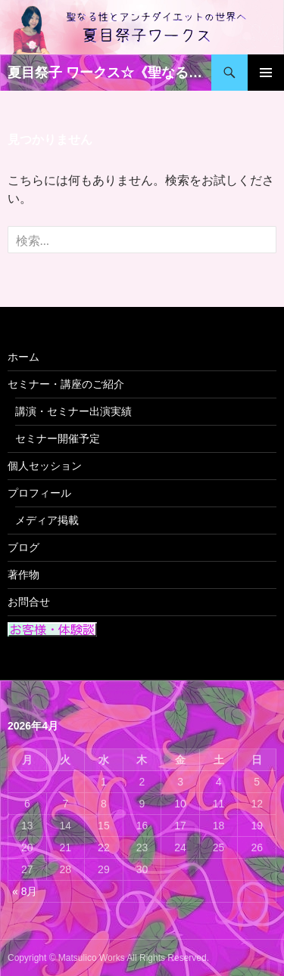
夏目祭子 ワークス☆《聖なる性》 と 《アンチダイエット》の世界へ (109, 72)
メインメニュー (266, 72)
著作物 (23, 575)
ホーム (23, 357)
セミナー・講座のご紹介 (66, 384)
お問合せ (29, 602)
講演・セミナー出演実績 (73, 411)
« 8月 (24, 891)
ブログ (23, 547)
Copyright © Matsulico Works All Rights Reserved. (108, 958)
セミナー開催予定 (57, 438)
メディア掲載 (47, 520)
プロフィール (39, 493)
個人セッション (45, 466)
